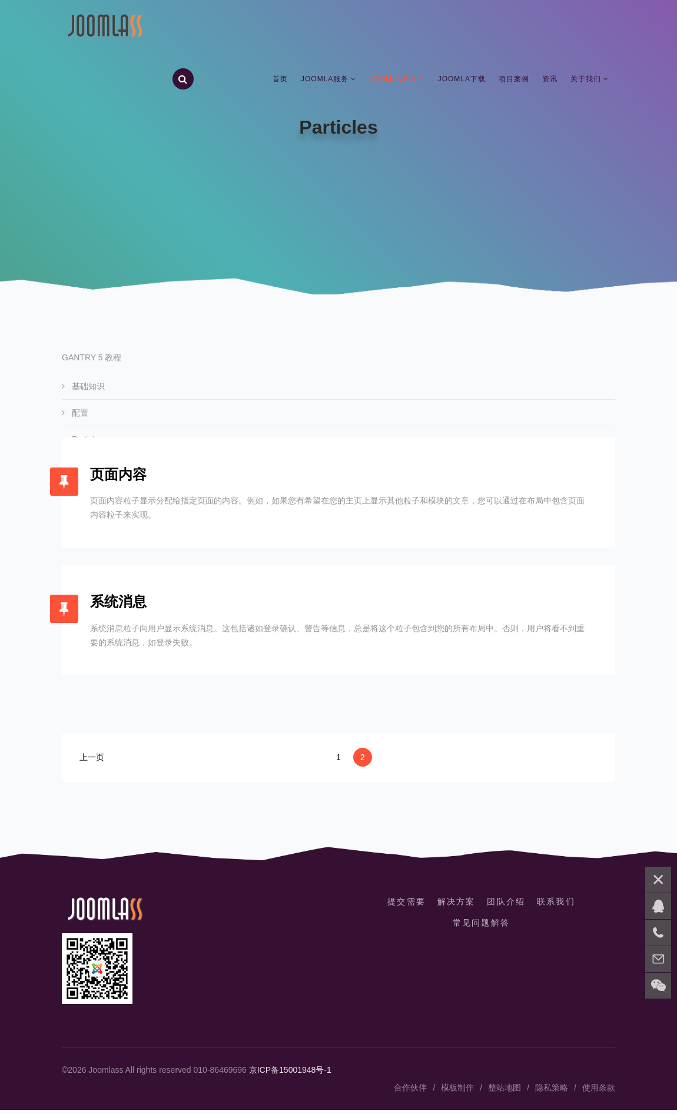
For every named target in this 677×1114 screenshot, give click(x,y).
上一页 (91, 761)
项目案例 (514, 79)
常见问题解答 (481, 926)
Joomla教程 (393, 79)
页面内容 (119, 475)
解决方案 (455, 905)
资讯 (549, 79)
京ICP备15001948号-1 (290, 1074)
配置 (78, 412)
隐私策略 (551, 1091)
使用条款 (598, 1091)
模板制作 (457, 1091)
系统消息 (119, 605)
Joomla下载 (462, 79)
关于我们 (585, 79)
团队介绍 (506, 905)
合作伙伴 (410, 1091)
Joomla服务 (325, 79)
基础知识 (87, 386)
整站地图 (504, 1091)
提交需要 (405, 905)
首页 (280, 79)
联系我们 (557, 905)
